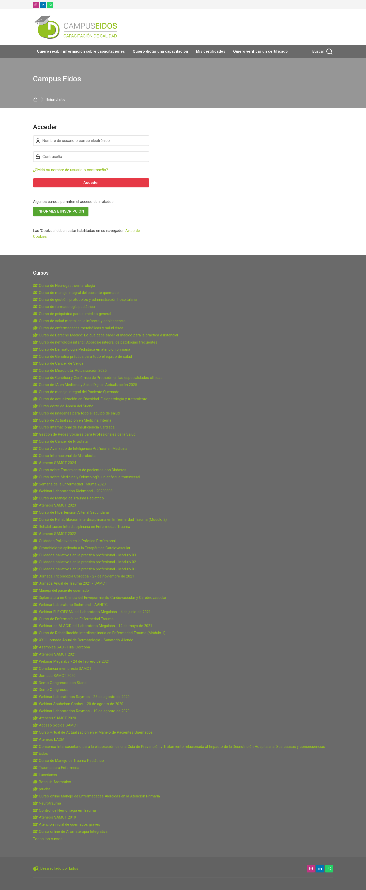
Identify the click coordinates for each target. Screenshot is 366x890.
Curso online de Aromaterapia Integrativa (70, 831)
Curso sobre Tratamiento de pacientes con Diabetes (79, 470)
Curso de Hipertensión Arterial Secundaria (71, 512)
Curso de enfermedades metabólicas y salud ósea (78, 328)
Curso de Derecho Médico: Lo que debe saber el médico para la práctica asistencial (105, 335)
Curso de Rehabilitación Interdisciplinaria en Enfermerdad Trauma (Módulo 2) (100, 519)
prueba (41, 789)
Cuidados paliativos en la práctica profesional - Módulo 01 (84, 569)
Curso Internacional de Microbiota (64, 455)
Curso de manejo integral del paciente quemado (76, 292)
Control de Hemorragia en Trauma (64, 810)
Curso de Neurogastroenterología (64, 285)
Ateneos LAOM (48, 739)
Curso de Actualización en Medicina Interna (72, 420)
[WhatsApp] (50, 5)
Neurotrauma (47, 803)
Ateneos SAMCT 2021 (54, 654)
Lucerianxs (45, 775)
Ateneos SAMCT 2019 (54, 817)
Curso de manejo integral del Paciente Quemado (76, 392)
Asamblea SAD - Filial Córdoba (61, 647)
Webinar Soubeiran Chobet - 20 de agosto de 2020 (78, 704)
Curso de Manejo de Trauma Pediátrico (68, 498)
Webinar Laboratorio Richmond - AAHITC (70, 604)
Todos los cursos (48, 839)
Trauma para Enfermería (56, 767)
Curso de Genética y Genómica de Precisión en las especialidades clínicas (97, 377)
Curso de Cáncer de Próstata (60, 441)
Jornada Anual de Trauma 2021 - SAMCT (70, 583)
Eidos (40, 753)
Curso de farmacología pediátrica (64, 306)
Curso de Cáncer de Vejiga (58, 363)
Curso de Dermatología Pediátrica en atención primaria (81, 349)
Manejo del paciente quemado (61, 590)
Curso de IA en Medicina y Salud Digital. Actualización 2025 (85, 384)
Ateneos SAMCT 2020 (54, 718)
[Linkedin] (43, 5)
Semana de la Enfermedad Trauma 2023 (69, 484)
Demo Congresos (50, 689)
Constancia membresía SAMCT (62, 668)
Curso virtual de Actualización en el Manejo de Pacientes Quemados (93, 732)
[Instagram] (36, 5)
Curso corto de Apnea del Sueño (63, 406)
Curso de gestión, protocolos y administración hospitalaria (85, 299)
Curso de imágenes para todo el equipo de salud (76, 413)
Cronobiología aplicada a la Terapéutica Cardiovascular (81, 548)
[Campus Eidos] (76, 27)
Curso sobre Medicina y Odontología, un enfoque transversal (86, 477)
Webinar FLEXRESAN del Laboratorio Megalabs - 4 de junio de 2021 (92, 612)
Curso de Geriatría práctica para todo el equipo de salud (82, 356)
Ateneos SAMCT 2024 (54, 463)
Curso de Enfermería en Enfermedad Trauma (73, 619)
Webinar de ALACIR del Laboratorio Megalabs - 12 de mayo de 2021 (92, 626)
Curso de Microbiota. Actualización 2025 (69, 370)
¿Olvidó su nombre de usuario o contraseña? (70, 170)
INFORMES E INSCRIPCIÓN (60, 211)
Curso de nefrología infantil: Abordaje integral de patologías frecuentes (95, 342)
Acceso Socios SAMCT (55, 725)
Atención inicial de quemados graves (66, 824)
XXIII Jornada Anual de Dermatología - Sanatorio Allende (83, 640)
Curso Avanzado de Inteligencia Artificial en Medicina (80, 448)
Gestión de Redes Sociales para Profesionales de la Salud (84, 434)
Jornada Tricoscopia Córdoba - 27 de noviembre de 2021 (83, 576)
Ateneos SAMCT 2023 (54, 505)
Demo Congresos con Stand (59, 682)
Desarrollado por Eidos (59, 868)
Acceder (91, 182)
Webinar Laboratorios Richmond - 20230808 (73, 491)
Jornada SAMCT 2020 (54, 675)
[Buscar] (322, 51)
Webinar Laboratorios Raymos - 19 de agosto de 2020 (81, 711)
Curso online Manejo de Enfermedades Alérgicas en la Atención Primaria (96, 796)
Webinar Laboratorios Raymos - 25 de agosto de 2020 (81, 696)
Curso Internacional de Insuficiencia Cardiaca (74, 427)
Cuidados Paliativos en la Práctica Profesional (74, 541)
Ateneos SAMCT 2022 (54, 533)
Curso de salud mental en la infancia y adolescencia (79, 321)
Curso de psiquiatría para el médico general (72, 314)
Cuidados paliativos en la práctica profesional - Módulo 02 (84, 562)
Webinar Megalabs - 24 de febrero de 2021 (71, 661)
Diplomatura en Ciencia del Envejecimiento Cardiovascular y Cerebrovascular (99, 597)
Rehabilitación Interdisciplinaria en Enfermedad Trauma (81, 526)
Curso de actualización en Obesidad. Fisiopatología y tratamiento (90, 399)
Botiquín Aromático (52, 782)
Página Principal (36, 99)
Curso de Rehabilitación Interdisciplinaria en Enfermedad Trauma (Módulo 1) (99, 633)
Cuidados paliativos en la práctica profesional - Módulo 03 (84, 555)
